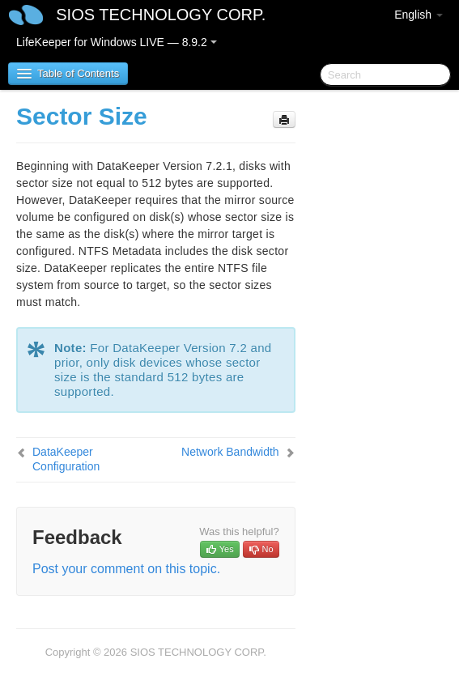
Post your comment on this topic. (126, 569)
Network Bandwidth (230, 451)
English (418, 14)
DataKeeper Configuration (66, 459)
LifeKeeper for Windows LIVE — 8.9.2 (116, 42)
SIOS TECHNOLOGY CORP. (161, 14)
